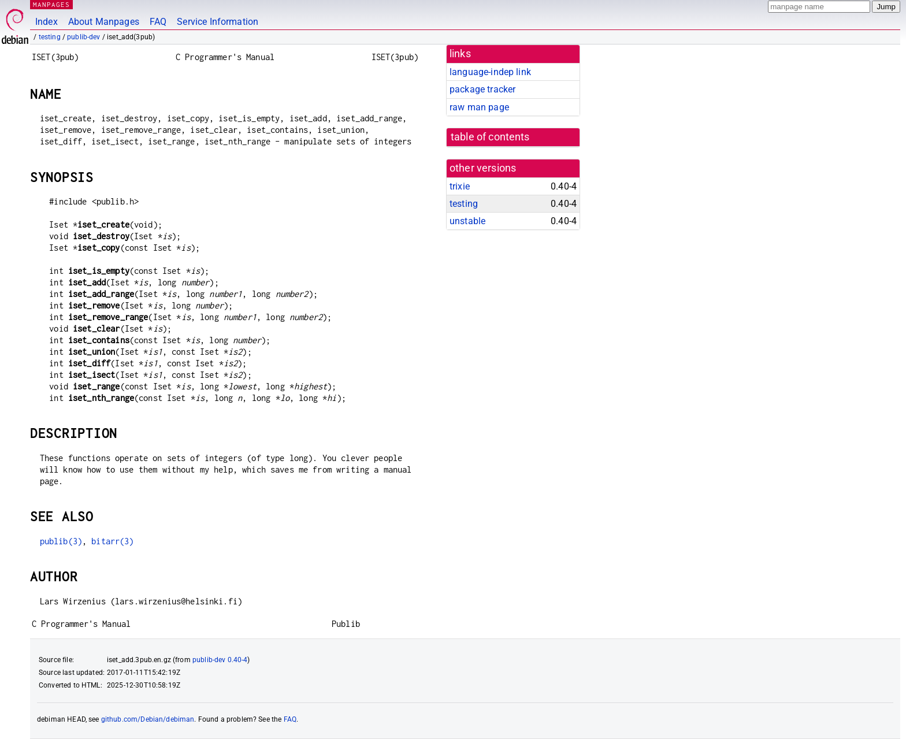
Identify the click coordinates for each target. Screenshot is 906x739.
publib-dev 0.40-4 (220, 660)
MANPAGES (51, 4)
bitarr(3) (112, 541)
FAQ (158, 21)
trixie (460, 186)
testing (50, 37)
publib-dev (84, 37)
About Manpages (103, 21)
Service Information (217, 21)
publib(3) (61, 541)
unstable (467, 221)
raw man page (479, 107)
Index (46, 21)
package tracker (482, 89)
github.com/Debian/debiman (148, 719)
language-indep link (490, 71)
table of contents (490, 137)
